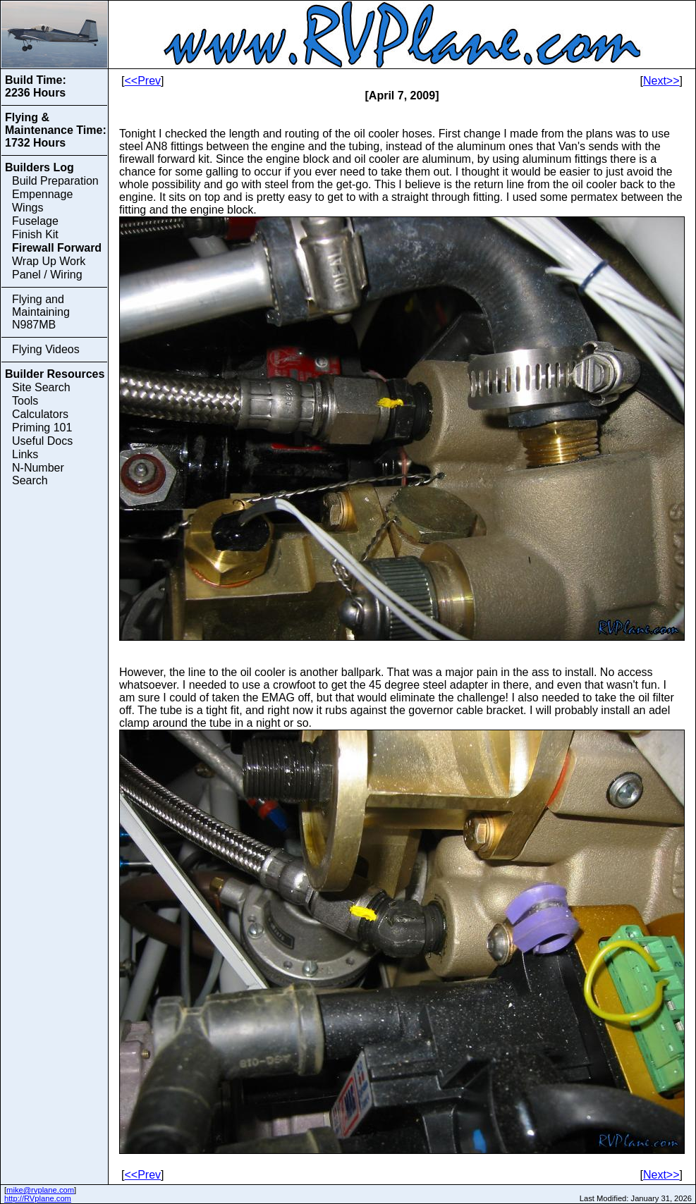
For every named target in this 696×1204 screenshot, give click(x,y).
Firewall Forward (57, 248)
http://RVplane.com (37, 1198)
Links (25, 454)
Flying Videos (46, 349)
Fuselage (35, 221)
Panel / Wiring (47, 275)
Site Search (41, 387)
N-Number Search (38, 474)
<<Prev (142, 81)
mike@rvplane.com (40, 1190)
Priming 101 (42, 428)
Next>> (661, 81)
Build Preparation (55, 181)
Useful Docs (42, 441)
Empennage (42, 194)
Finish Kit (35, 234)
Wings (27, 208)
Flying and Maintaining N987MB (41, 312)
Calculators (40, 414)
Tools (25, 401)
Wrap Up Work (48, 261)
